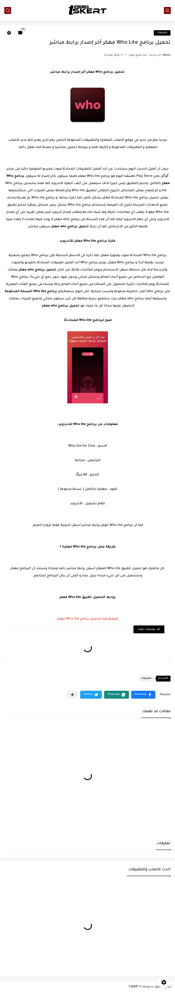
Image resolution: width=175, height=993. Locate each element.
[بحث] (7, 10)
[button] (143, 695)
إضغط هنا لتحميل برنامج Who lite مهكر (87, 619)
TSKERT (133, 986)
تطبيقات (162, 32)
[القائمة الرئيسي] (167, 10)
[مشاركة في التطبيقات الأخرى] (72, 695)
